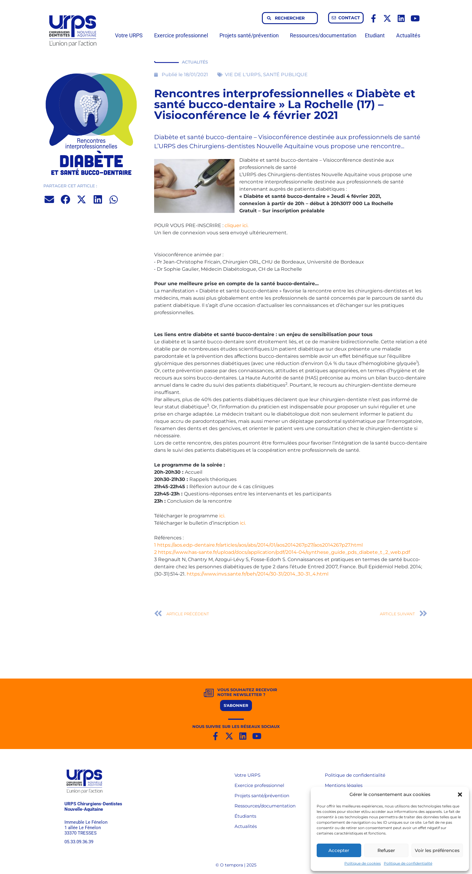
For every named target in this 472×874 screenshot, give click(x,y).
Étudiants (245, 816)
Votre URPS (130, 35)
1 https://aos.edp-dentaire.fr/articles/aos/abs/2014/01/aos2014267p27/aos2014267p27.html (258, 545)
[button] (460, 794)
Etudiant (376, 35)
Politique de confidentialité (408, 863)
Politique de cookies (362, 863)
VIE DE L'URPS (243, 74)
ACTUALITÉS (195, 62)
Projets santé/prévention (250, 35)
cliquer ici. (236, 225)
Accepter (338, 850)
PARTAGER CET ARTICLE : (70, 186)
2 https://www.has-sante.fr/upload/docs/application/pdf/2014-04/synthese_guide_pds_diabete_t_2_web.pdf (282, 552)
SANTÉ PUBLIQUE (285, 74)
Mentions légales (343, 785)
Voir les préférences (437, 850)
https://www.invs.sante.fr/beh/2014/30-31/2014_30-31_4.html (257, 574)
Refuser (386, 850)
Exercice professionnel (182, 35)
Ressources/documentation (323, 35)
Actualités (408, 35)
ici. (222, 516)
